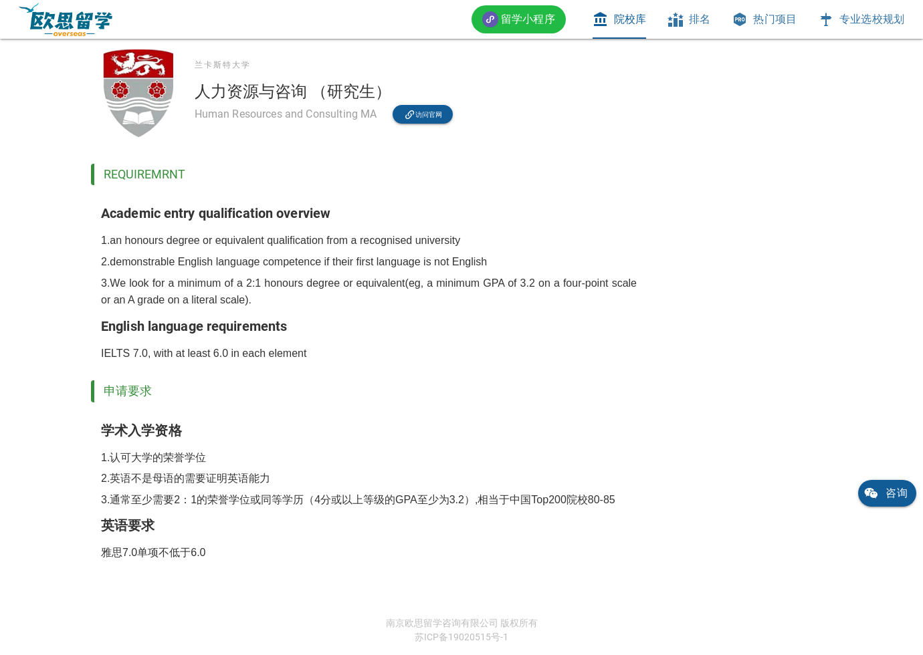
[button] (519, 19)
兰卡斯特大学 (223, 65)
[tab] (619, 19)
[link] (65, 19)
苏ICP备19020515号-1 (461, 637)
